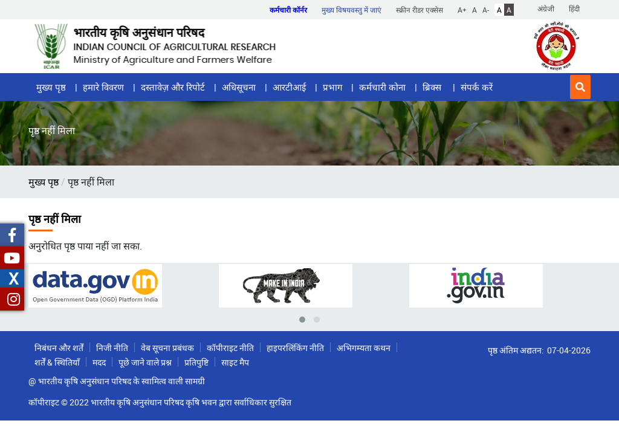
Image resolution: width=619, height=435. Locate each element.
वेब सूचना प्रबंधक (167, 347)
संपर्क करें (477, 87)
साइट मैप (235, 362)
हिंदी (574, 8)
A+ (462, 9)
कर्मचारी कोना (382, 87)
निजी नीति (112, 347)
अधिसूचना (239, 87)
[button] (580, 87)
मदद (99, 362)
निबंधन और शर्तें (58, 347)
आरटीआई (289, 87)
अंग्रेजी (545, 8)
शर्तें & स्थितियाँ (57, 362)
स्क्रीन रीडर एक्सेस (419, 9)
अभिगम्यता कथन (364, 347)
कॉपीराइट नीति (230, 347)
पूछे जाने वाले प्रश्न (145, 362)
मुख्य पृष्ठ (51, 87)
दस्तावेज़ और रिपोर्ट (173, 87)
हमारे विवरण (103, 87)
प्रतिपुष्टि (196, 362)
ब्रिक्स (433, 87)
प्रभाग (332, 87)
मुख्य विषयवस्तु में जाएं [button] (351, 9)
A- (485, 9)
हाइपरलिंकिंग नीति (295, 347)
